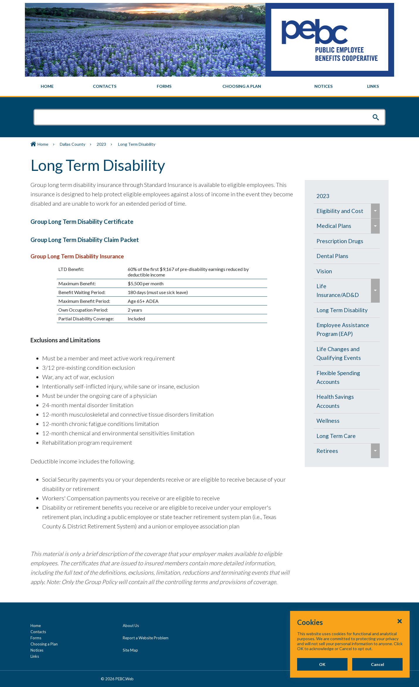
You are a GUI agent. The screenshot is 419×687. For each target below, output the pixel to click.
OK (322, 664)
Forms (35, 638)
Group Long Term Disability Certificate (81, 221)
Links (34, 656)
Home (43, 144)
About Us (131, 625)
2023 (101, 144)
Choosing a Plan (44, 644)
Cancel (377, 664)
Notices (36, 650)
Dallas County (72, 144)
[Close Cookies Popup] (400, 621)
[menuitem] (47, 86)
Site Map (130, 650)
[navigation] (209, 86)
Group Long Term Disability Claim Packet (84, 239)
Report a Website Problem (145, 638)
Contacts (38, 631)
